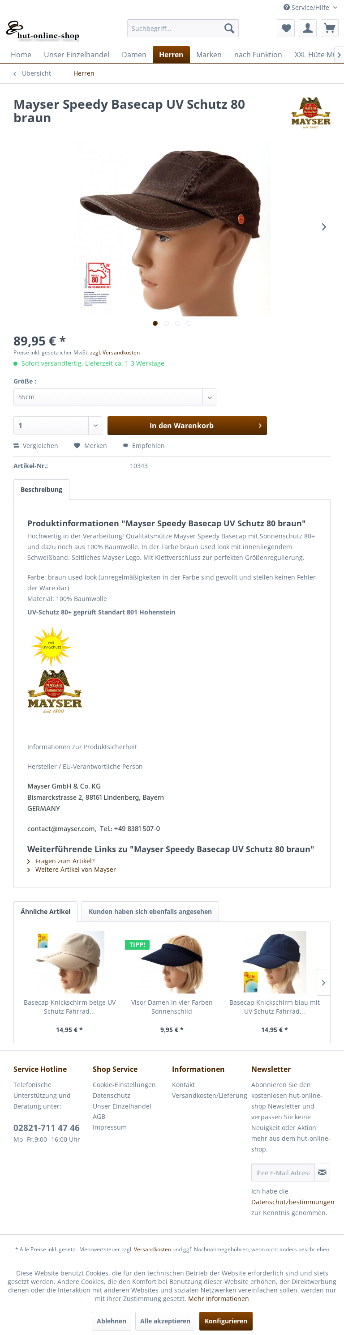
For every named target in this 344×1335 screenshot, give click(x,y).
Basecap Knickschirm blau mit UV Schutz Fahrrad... (274, 1006)
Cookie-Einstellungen (124, 1084)
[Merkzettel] (286, 28)
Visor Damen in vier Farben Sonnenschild (172, 1006)
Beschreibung (41, 489)
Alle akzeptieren (165, 1321)
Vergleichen (35, 445)
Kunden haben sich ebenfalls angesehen (150, 911)
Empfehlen (144, 445)
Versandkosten (152, 1249)
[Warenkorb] (330, 28)
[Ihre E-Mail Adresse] (283, 1172)
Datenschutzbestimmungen (293, 1202)
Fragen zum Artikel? (61, 861)
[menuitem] (183, 28)
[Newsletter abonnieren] (322, 1172)
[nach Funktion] (258, 54)
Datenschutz (111, 1095)
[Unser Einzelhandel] (77, 54)
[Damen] (134, 54)
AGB (99, 1116)
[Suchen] (229, 28)
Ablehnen (111, 1321)
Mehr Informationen (218, 1298)
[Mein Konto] (308, 28)
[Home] (21, 54)
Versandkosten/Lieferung (209, 1095)
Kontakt (183, 1084)
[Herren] (171, 54)
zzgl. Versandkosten (115, 352)
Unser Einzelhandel (122, 1106)
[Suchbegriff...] (183, 28)
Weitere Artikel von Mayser (71, 869)
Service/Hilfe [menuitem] (307, 7)
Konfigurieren (226, 1321)
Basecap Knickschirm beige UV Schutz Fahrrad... (70, 1006)
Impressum (110, 1127)
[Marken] (209, 54)
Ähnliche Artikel (45, 911)
